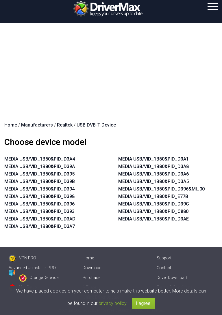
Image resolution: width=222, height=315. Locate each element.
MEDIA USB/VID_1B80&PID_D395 (39, 174)
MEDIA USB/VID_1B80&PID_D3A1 (153, 159)
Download (92, 268)
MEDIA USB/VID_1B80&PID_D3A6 (153, 174)
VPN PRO (22, 258)
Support (164, 258)
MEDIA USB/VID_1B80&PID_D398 (39, 196)
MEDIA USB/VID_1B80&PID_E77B (153, 196)
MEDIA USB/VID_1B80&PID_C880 (153, 211)
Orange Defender (39, 278)
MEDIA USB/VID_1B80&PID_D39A (39, 166)
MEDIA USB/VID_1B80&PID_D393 (39, 211)
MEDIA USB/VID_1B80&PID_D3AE (153, 219)
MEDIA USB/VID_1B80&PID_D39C (153, 204)
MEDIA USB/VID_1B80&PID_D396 (39, 204)
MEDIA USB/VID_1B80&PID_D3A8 (153, 166)
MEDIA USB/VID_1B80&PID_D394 (39, 189)
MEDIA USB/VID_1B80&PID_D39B (39, 181)
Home (88, 258)
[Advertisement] (111, 66)
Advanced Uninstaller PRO (32, 268)
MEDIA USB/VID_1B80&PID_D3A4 (39, 159)
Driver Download (172, 278)
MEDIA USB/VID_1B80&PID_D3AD (39, 219)
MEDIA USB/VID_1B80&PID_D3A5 (153, 181)
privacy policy (112, 303)
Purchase (91, 278)
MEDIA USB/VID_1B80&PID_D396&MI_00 (161, 189)
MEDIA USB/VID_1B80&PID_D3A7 (39, 226)
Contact (164, 268)
